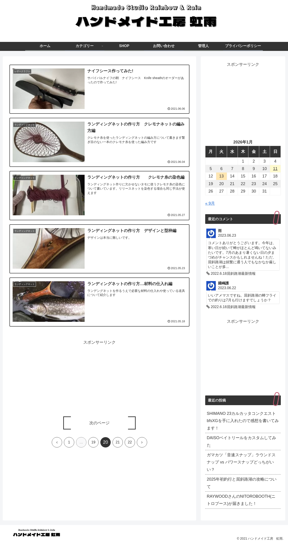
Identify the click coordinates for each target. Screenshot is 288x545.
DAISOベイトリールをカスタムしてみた (241, 441)
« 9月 (210, 203)
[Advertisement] (99, 377)
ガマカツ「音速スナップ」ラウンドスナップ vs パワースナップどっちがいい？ (241, 462)
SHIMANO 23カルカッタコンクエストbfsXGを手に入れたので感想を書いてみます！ (243, 420)
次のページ (99, 423)
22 (130, 442)
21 (118, 442)
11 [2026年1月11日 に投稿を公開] (275, 168)
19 (93, 442)
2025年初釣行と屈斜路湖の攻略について (242, 483)
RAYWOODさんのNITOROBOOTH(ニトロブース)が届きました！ (241, 500)
